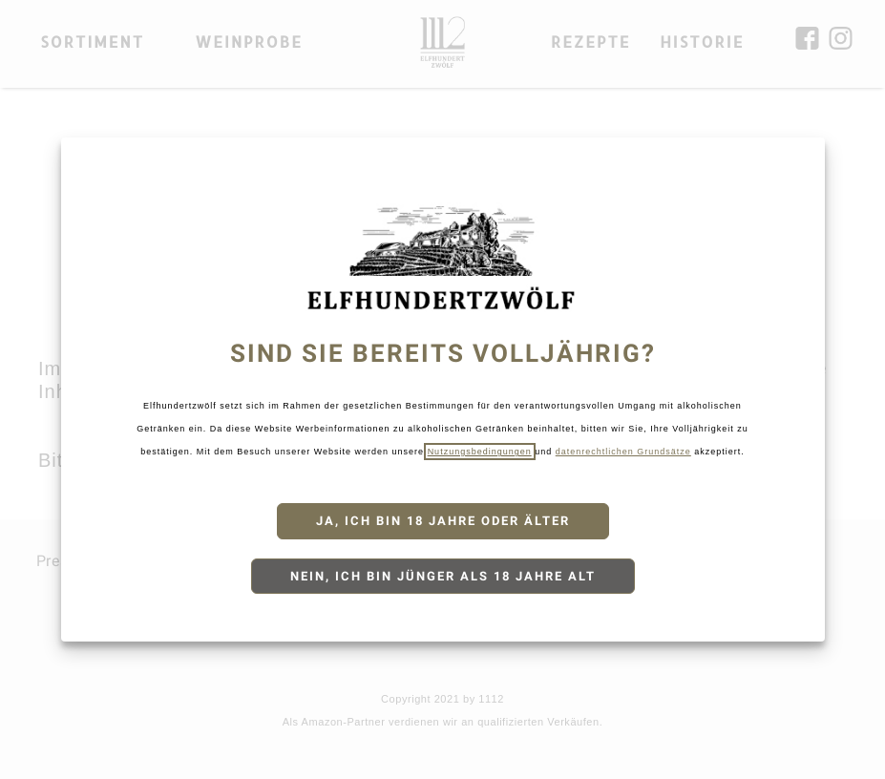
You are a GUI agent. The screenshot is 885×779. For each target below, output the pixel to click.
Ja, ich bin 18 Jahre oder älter (443, 521)
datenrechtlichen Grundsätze (623, 451)
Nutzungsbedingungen (480, 451)
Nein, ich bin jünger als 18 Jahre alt (443, 576)
